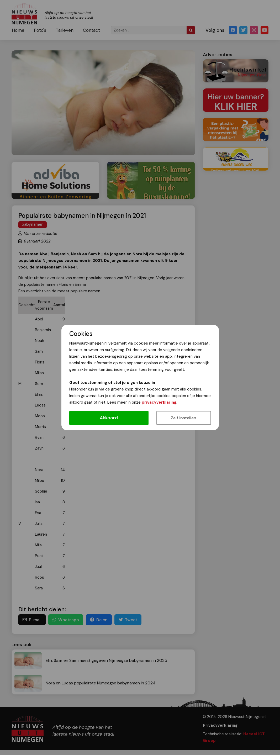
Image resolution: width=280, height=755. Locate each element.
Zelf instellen (183, 418)
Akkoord (109, 418)
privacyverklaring (159, 402)
